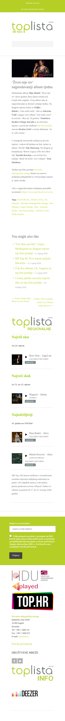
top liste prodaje (44, 125)
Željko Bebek (18, 214)
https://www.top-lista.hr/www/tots (37, 192)
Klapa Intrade (26, 207)
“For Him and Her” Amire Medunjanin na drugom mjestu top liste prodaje (32, 249)
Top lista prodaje (26, 210)
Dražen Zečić (37, 199)
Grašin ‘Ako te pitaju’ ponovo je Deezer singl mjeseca (43, 302)
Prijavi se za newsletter (19, 523)
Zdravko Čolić (42, 210)
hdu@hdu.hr (24, 636)
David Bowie (23, 199)
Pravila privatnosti (22, 643)
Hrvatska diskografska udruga (34, 203)
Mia (36, 207)
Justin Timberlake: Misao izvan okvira (21, 299)
